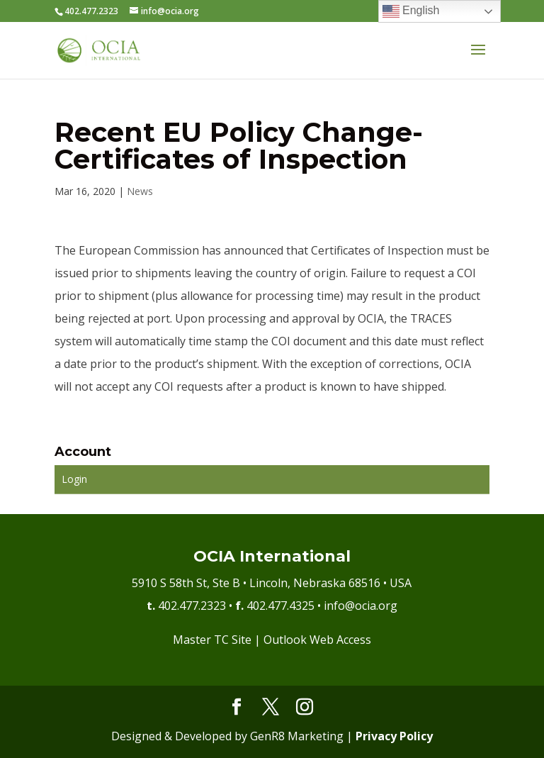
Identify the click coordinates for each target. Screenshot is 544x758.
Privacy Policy (394, 736)
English (411, 11)
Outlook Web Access (317, 639)
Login (74, 479)
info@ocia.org (360, 605)
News (140, 191)
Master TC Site (212, 639)
